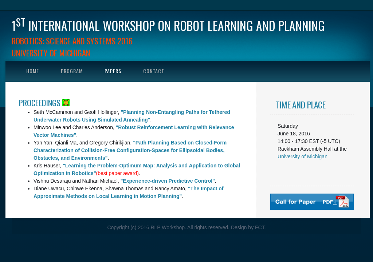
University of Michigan (302, 156)
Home (32, 71)
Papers (113, 71)
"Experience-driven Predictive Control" (168, 181)
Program (72, 71)
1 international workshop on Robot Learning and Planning (168, 25)
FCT (259, 227)
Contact (153, 71)
